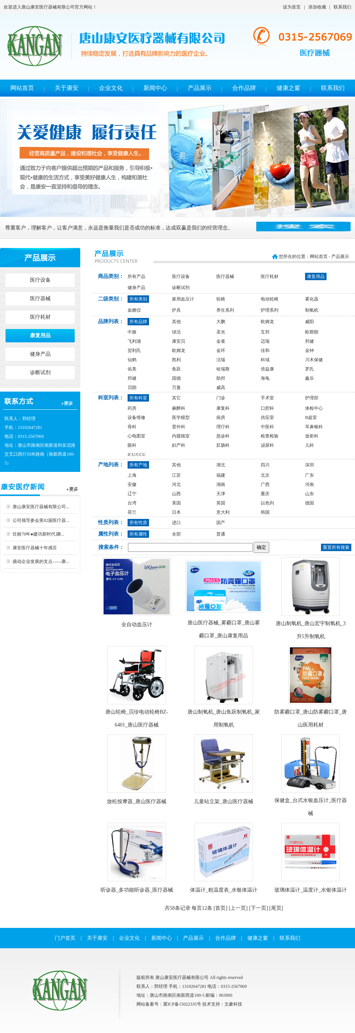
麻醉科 (178, 408)
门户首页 (65, 938)
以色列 (267, 503)
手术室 (267, 397)
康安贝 (178, 341)
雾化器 (311, 299)
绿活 (176, 332)
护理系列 (269, 310)
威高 (220, 387)
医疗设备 (40, 280)
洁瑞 (220, 359)
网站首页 (22, 88)
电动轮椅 (269, 299)
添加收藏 (317, 7)
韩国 (265, 512)
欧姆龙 (267, 321)
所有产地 (138, 464)
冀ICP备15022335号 (182, 1004)
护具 (176, 310)
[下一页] (258, 908)
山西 (176, 493)
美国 (176, 503)
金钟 (309, 350)
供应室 (267, 417)
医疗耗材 (40, 317)
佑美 (132, 369)
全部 (176, 534)
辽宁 (132, 493)
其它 (176, 397)
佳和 (265, 350)
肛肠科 (223, 445)
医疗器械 (40, 298)
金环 (220, 350)
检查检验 (269, 436)
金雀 (220, 341)
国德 (176, 378)
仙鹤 (132, 359)
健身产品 (40, 354)
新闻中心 (155, 88)
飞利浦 (134, 341)
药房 (132, 408)
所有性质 (138, 522)
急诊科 (223, 436)
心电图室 (136, 436)
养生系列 (225, 310)
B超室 (311, 417)
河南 (309, 484)
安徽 (132, 484)
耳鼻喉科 (314, 426)
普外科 (178, 426)
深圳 (309, 464)
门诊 (220, 397)
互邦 (265, 332)
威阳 (309, 321)
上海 (132, 475)
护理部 (311, 397)
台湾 (132, 503)
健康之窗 (288, 88)
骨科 (132, 426)
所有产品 (136, 276)
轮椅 (220, 299)
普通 (220, 534)
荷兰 (132, 512)
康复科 (223, 408)
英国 (220, 503)
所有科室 (138, 397)
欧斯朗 (311, 332)
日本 (176, 512)
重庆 (265, 493)
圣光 (220, 332)
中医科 (267, 426)
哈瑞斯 (223, 369)
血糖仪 (134, 310)
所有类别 (138, 299)
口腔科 (267, 408)
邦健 (309, 341)
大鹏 (220, 321)
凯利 (176, 359)
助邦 (220, 378)
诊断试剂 (40, 372)
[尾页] (276, 908)
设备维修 (136, 417)
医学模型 (181, 417)
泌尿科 (267, 445)
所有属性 (138, 534)
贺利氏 (134, 350)
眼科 (132, 445)
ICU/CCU (137, 454)
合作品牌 (244, 88)
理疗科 (223, 426)
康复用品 (40, 335)
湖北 (220, 464)
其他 (176, 321)
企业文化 (111, 88)
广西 (265, 484)
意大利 (223, 512)
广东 (309, 475)
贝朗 (132, 387)
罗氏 (309, 369)
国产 (220, 522)
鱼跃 (176, 369)
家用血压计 (183, 299)
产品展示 (200, 88)
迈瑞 (265, 341)
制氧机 (311, 310)
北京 (265, 475)
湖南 (220, 484)
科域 (265, 359)
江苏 (176, 475)
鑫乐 (309, 378)
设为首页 (292, 7)
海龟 (265, 378)
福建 (220, 475)
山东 (309, 493)
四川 (265, 464)
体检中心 (314, 408)
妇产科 (178, 445)
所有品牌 (138, 321)
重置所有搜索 (336, 547)
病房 (220, 417)
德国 (309, 503)
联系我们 (342, 7)
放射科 (311, 436)
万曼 (176, 387)
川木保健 (314, 359)
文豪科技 (233, 1004)
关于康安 (66, 88)
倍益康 (267, 369)
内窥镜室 (181, 436)
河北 (176, 484)
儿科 (309, 445)
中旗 (132, 332)
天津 (220, 493)
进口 (176, 522)
